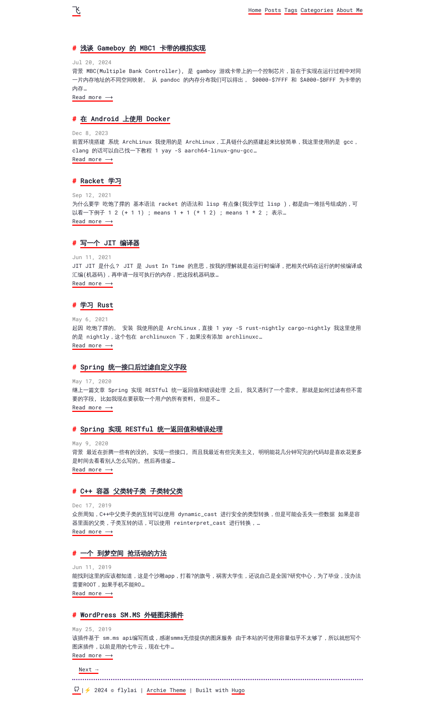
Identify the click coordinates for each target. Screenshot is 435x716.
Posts (273, 9)
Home (254, 9)
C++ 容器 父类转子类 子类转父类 (131, 491)
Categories (317, 9)
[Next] (88, 670)
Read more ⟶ (91, 97)
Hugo (238, 690)
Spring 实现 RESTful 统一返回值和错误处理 (151, 429)
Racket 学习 (100, 180)
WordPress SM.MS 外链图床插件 (131, 614)
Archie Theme (166, 690)
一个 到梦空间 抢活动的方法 (123, 553)
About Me (350, 9)
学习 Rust (96, 304)
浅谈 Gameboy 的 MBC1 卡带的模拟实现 (143, 48)
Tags (290, 9)
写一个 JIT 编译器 (109, 242)
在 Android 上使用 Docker (125, 118)
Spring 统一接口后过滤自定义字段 (133, 367)
